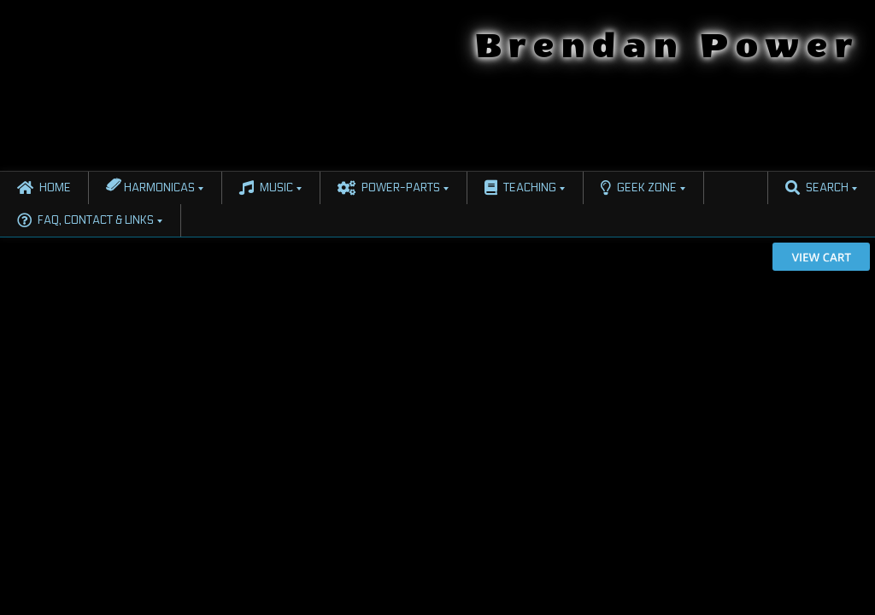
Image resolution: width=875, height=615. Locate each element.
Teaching (520, 188)
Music (266, 188)
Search (817, 188)
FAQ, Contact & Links (85, 220)
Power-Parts (389, 188)
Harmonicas (150, 184)
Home (44, 188)
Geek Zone (639, 188)
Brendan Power (667, 46)
